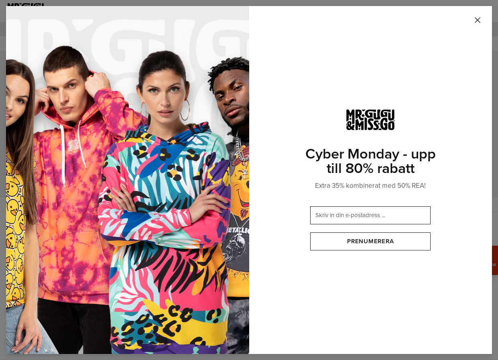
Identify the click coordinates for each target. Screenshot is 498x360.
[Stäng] (477, 20)
